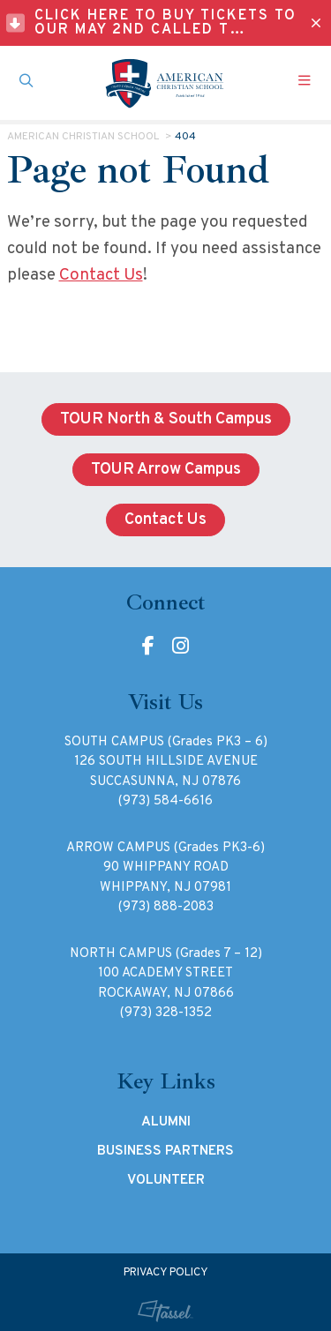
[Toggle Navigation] (304, 83)
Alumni (166, 1122)
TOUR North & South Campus (166, 419)
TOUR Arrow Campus (166, 470)
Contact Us (101, 275)
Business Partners (165, 1151)
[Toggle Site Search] (26, 83)
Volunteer (166, 1180)
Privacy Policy (166, 1273)
